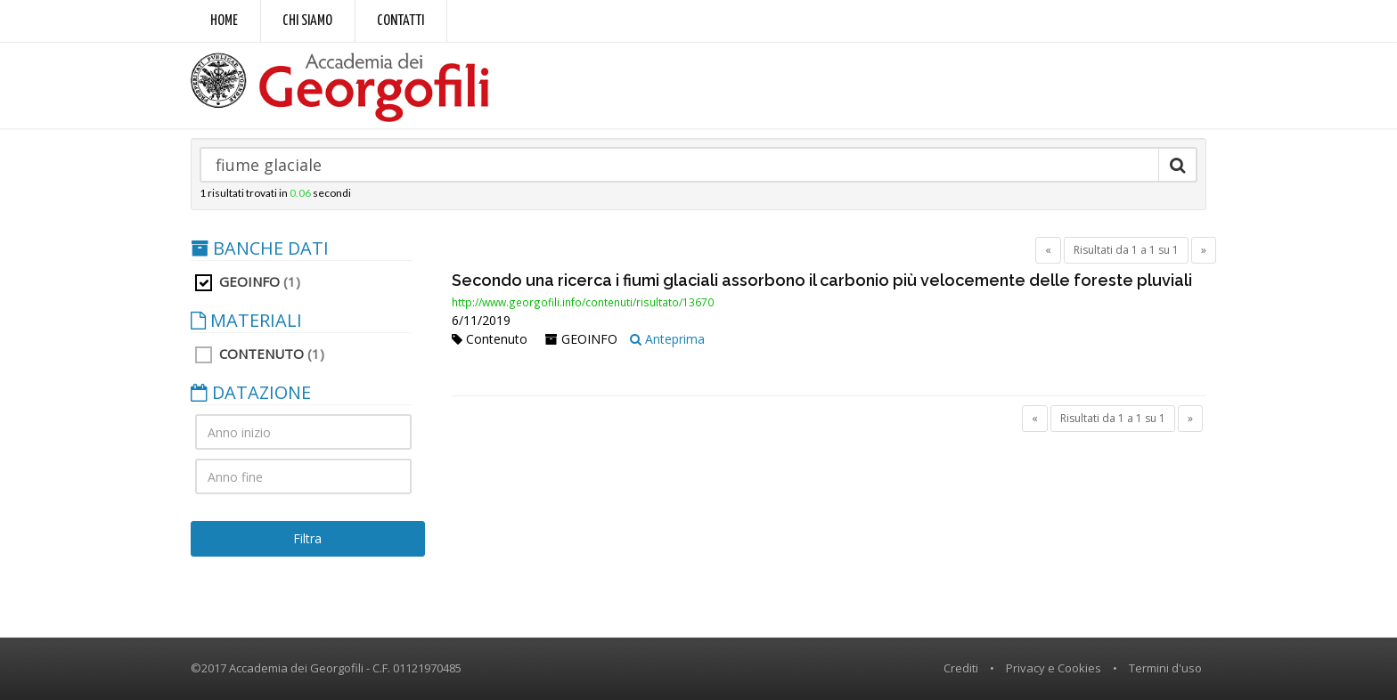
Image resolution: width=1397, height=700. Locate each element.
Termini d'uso (1165, 668)
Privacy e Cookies (1053, 668)
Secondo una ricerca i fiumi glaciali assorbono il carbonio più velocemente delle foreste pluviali (822, 280)
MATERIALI (246, 320)
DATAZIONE (251, 392)
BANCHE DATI (260, 248)
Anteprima (667, 338)
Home (224, 20)
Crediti (961, 668)
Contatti (400, 20)
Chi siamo (307, 20)
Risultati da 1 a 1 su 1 (1126, 249)
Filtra (307, 538)
